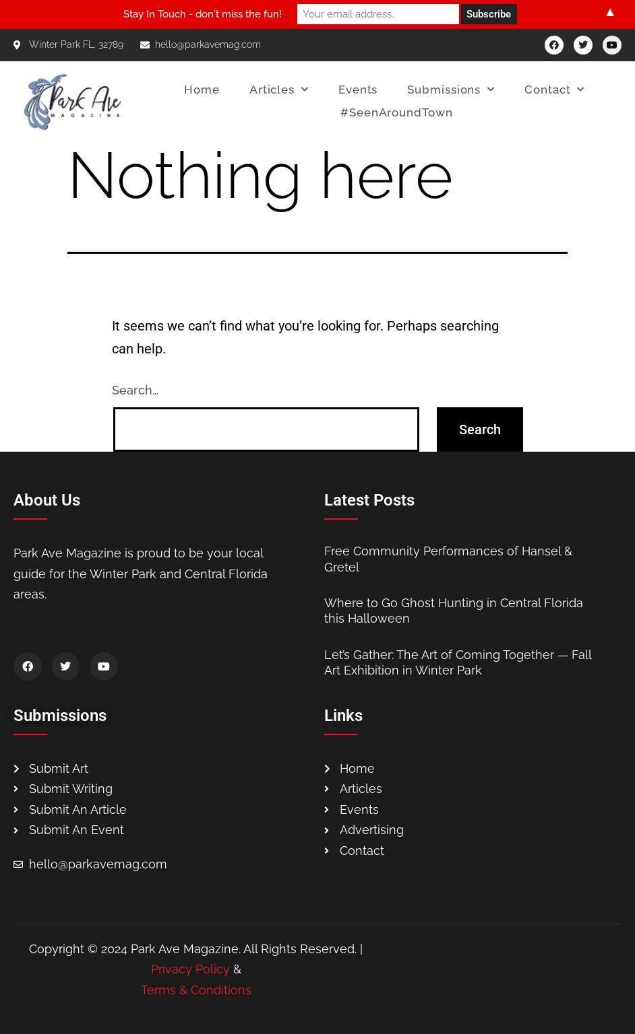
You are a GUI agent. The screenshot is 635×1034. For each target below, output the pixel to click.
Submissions (451, 89)
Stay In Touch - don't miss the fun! (202, 14)
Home (202, 89)
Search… (135, 390)
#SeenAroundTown (396, 112)
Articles (279, 89)
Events (357, 89)
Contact (554, 89)
